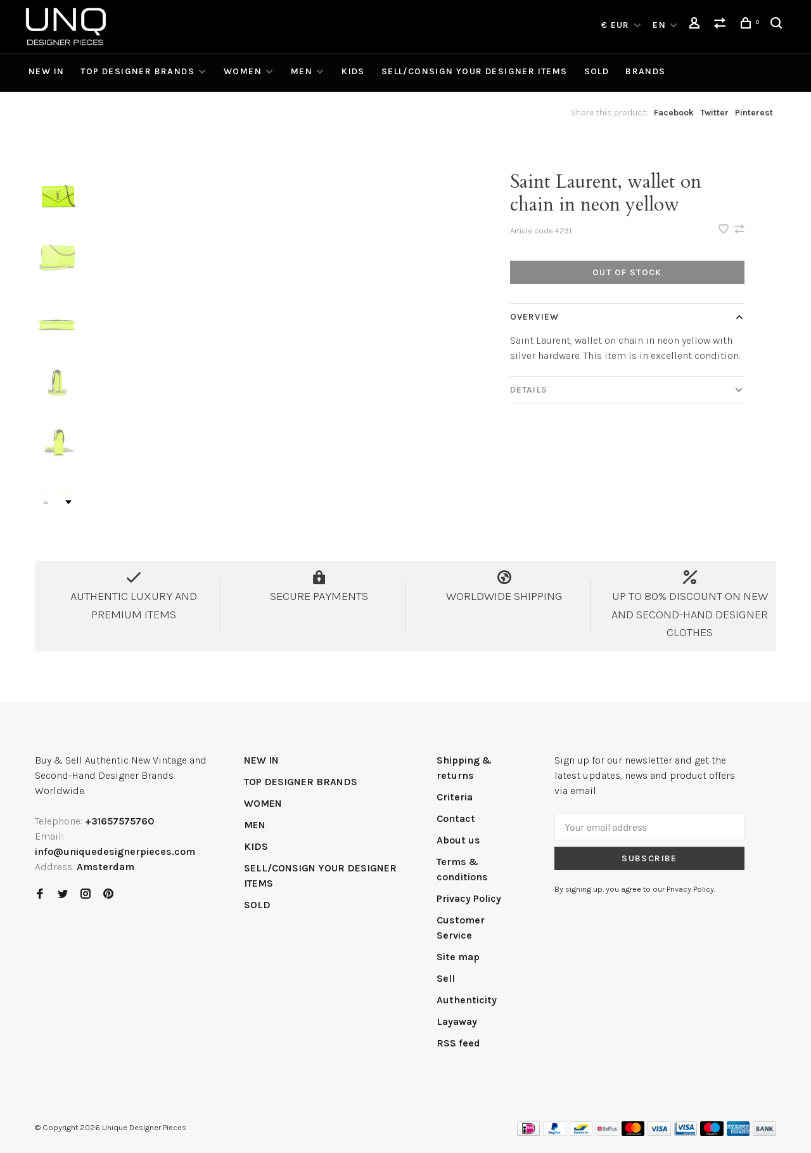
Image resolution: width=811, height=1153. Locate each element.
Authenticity (467, 1000)
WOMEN (243, 71)
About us (458, 840)
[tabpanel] (270, 337)
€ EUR (616, 25)
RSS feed (458, 1043)
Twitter (714, 112)
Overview (534, 316)
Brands (645, 71)
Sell (446, 978)
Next (68, 502)
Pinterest (754, 112)
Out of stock (627, 272)
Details (528, 389)
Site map (458, 957)
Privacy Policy (469, 898)
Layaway (457, 1021)
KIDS (353, 71)
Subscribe (649, 858)
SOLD (597, 71)
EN (659, 25)
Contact (456, 818)
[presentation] (57, 196)
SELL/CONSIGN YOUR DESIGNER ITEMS (474, 71)
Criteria (455, 797)
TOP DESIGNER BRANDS (137, 71)
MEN (301, 71)
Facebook (674, 112)
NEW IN (46, 71)
